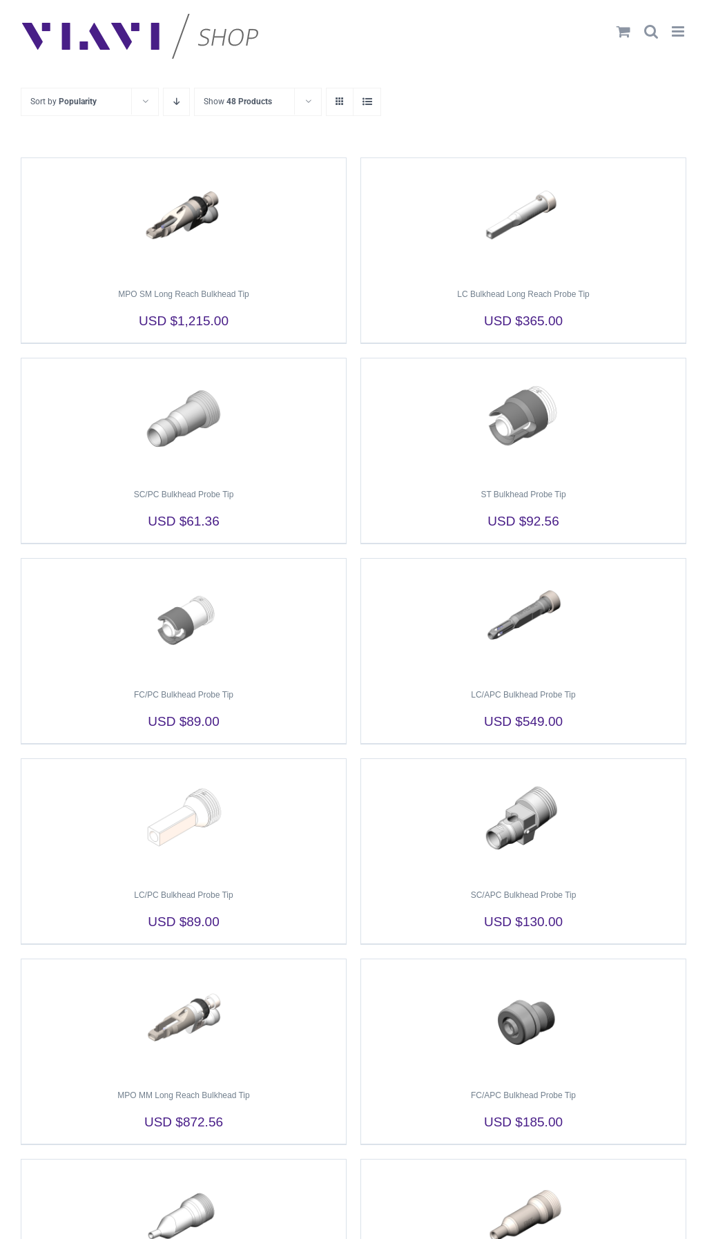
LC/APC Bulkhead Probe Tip (523, 695)
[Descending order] (176, 102)
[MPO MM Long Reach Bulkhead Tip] (183, 1018)
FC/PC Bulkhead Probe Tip (183, 695)
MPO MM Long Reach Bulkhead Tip (183, 1095)
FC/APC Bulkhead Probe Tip (523, 1095)
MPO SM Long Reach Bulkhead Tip (183, 294)
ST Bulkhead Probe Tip (523, 494)
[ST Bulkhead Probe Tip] (523, 417)
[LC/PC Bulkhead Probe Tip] (183, 817)
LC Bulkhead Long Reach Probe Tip (523, 294)
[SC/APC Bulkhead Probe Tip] (523, 817)
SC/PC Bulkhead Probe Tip (184, 494)
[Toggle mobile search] (651, 31)
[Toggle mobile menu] (679, 31)
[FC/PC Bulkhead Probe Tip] (183, 617)
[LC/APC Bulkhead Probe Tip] (523, 617)
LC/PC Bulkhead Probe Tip (183, 895)
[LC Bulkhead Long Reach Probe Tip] (523, 217)
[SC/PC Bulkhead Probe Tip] (183, 417)
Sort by (63, 101)
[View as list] (367, 101)
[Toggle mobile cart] (623, 31)
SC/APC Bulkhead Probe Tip (524, 895)
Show (238, 101)
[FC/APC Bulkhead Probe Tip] (523, 1018)
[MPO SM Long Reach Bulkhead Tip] (183, 217)
